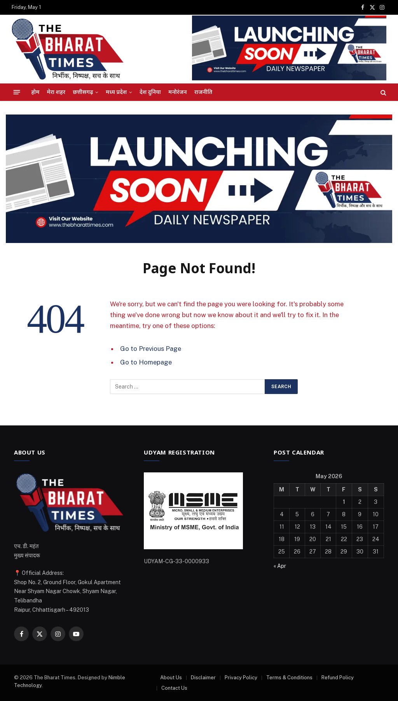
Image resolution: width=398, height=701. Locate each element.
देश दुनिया (150, 92)
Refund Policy (337, 677)
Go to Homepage (146, 362)
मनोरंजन (177, 92)
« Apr (280, 566)
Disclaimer (203, 677)
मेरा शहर (56, 92)
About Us (171, 677)
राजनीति (203, 92)
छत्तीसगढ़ (83, 92)
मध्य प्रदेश (116, 92)
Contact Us (174, 688)
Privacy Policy (241, 677)
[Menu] (17, 92)
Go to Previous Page (150, 348)
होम (35, 92)
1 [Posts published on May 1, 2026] (344, 502)
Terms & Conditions (289, 677)
